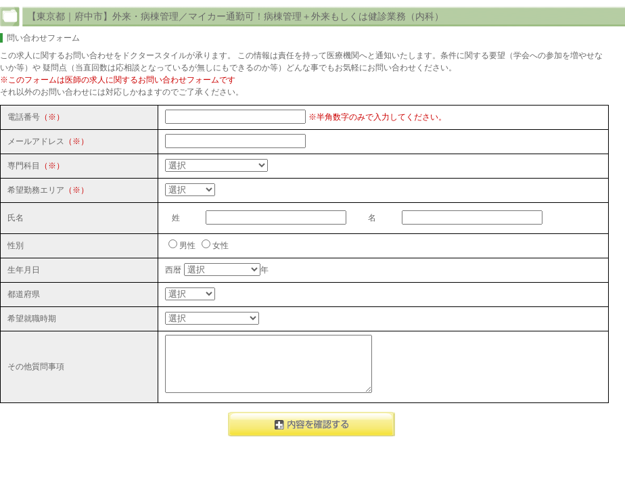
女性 (220, 245)
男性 (187, 245)
